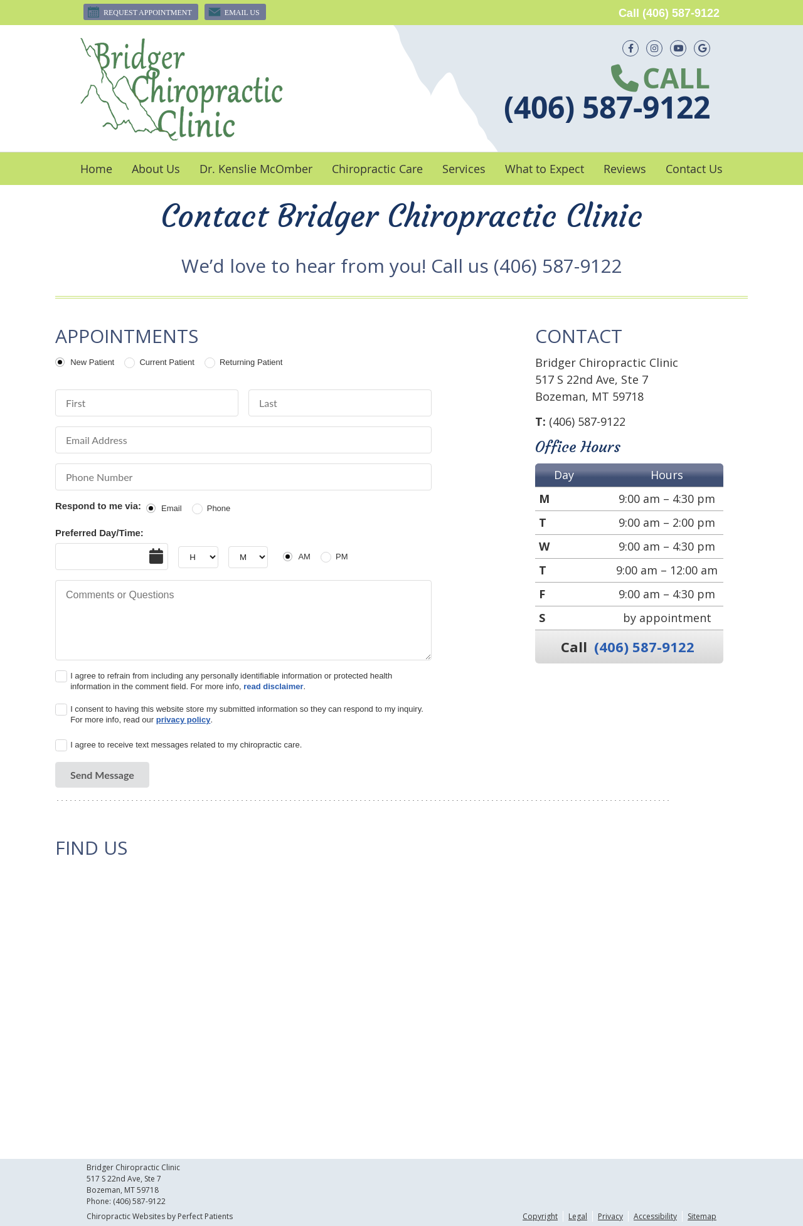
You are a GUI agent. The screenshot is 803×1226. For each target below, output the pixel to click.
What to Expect (544, 168)
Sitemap (702, 1216)
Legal (577, 1216)
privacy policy (183, 719)
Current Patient (166, 362)
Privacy (610, 1216)
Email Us (234, 12)
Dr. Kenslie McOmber (255, 168)
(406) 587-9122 (681, 13)
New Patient (92, 362)
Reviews (625, 168)
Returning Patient (251, 362)
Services (464, 168)
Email (171, 508)
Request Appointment (139, 12)
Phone (219, 508)
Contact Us (694, 168)
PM (342, 556)
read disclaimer (273, 686)
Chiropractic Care (377, 168)
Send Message (102, 775)
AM (304, 556)
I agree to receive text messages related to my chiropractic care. (186, 744)
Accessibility (655, 1216)
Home (96, 168)
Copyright (540, 1216)
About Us (156, 168)
